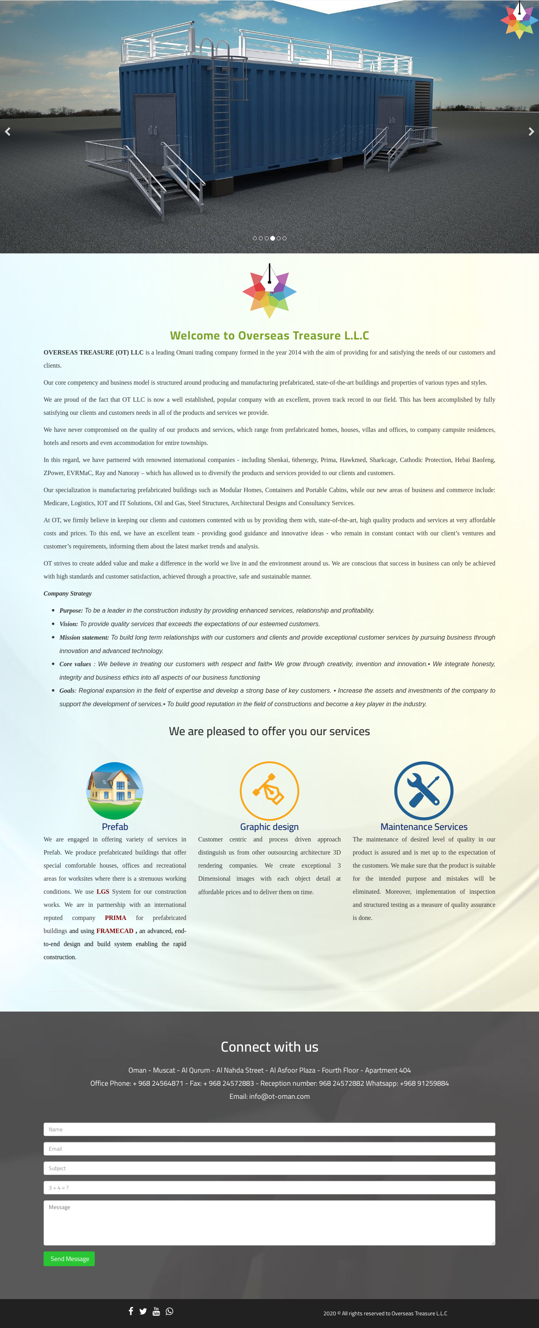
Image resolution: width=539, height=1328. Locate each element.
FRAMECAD (118, 924)
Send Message (69, 1259)
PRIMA (118, 911)
